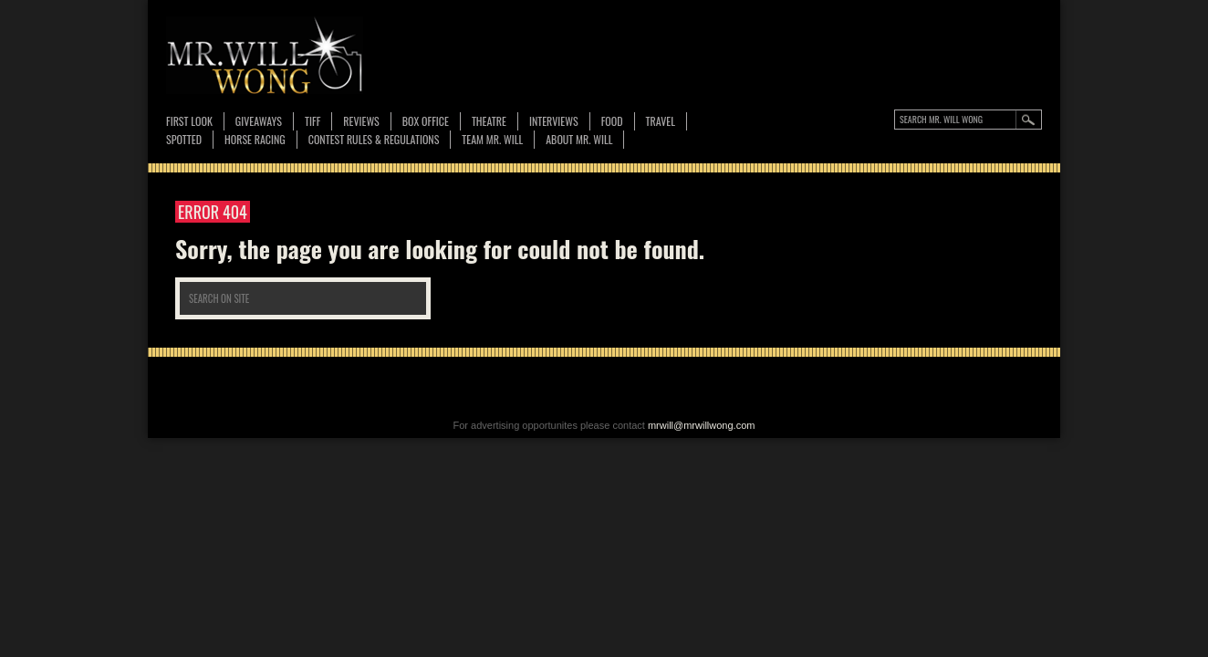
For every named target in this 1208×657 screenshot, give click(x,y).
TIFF (312, 121)
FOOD (612, 121)
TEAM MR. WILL (492, 139)
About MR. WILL (579, 139)
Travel (660, 121)
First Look (189, 121)
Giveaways (258, 121)
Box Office (425, 121)
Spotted (184, 139)
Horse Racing (255, 139)
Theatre (489, 121)
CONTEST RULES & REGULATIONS (374, 139)
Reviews (361, 121)
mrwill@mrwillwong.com (701, 425)
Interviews (553, 121)
